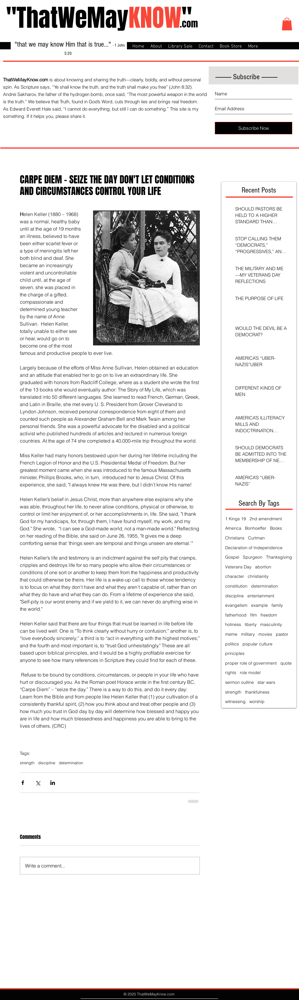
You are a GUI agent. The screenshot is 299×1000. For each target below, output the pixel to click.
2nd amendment (266, 518)
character (234, 576)
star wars (266, 682)
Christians (234, 538)
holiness (233, 624)
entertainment (260, 596)
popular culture (257, 644)
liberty (251, 624)
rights (230, 672)
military (248, 634)
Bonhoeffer (255, 528)
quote (286, 663)
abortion (263, 567)
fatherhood (236, 615)
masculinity (271, 624)
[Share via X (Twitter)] (38, 783)
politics (232, 644)
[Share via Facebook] (23, 783)
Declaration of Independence (254, 547)
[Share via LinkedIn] (53, 783)
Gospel (232, 557)
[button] (287, 24)
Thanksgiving (279, 557)
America (233, 528)
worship (257, 701)
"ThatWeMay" (99, 18)
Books (276, 528)
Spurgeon (252, 557)
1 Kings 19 (235, 518)
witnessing (235, 701)
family (277, 605)
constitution (236, 586)
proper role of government (251, 663)
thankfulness (257, 692)
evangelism (236, 605)
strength (27, 762)
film (253, 615)
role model (250, 672)
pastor (282, 634)
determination (71, 762)
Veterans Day (238, 567)
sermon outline (239, 682)
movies (265, 634)
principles (234, 653)
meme (231, 634)
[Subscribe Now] (253, 128)
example (259, 605)
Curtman (256, 538)
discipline (46, 762)
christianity (258, 576)
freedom (269, 615)
